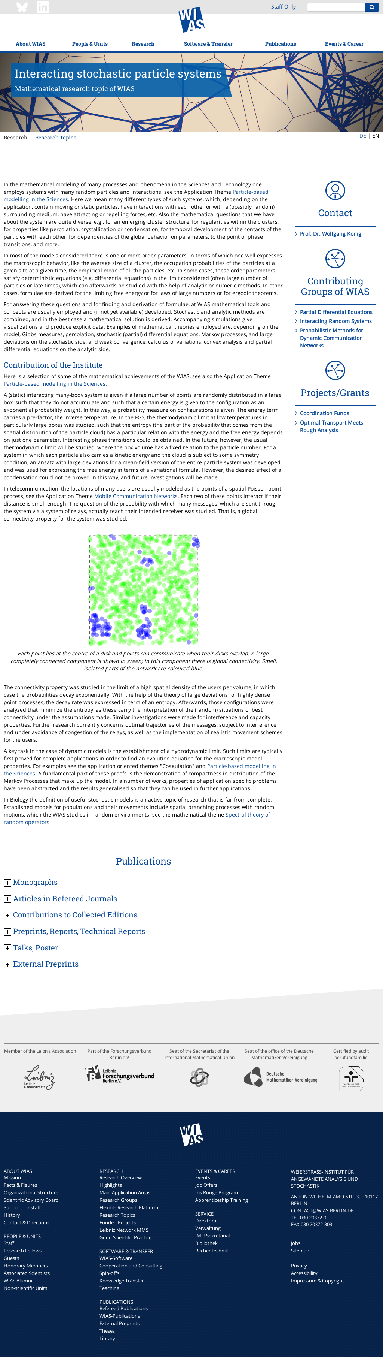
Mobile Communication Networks (136, 496)
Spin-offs (109, 1273)
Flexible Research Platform (128, 1207)
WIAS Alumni (18, 1280)
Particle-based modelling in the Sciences (54, 383)
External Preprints (119, 1323)
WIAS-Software (115, 1258)
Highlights (110, 1185)
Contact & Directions (26, 1222)
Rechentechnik (211, 1250)
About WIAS (30, 43)
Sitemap (300, 1250)
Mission (12, 1177)
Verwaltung (208, 1228)
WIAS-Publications (119, 1315)
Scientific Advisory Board (31, 1200)
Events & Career (344, 43)
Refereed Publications (123, 1308)
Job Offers (206, 1185)
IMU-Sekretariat (212, 1235)
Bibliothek (206, 1243)
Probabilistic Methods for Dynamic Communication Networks (331, 338)
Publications (280, 43)
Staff (9, 1243)
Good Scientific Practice (125, 1237)
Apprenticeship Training (221, 1200)
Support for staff (22, 1207)
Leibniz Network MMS (123, 1230)
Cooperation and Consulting (130, 1265)
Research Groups (118, 1200)
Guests (11, 1258)
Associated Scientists (27, 1273)
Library (107, 1338)
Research (143, 43)
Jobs (295, 1243)
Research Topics (55, 137)
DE (362, 135)
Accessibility (304, 1273)
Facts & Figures (20, 1185)
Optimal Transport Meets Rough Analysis (331, 426)
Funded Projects (117, 1222)
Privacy (299, 1265)
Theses (107, 1330)
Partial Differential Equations (336, 312)
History (12, 1215)
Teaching (109, 1288)
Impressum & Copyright (317, 1280)
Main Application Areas (124, 1192)
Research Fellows (23, 1250)
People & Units (90, 43)
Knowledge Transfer (121, 1280)
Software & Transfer (208, 43)
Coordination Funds (324, 413)
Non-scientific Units (25, 1288)
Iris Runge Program (216, 1192)
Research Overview (120, 1177)
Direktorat (206, 1220)
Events (202, 1177)
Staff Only (283, 6)
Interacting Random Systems (336, 321)
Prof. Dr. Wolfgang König (330, 233)
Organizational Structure (31, 1192)
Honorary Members (26, 1265)
